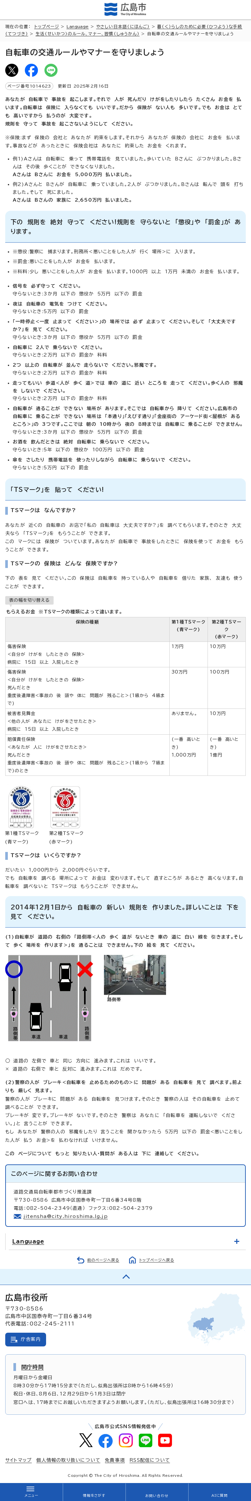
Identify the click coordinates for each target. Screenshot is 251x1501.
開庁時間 (32, 1367)
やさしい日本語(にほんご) (123, 27)
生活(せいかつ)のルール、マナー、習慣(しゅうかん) (88, 34)
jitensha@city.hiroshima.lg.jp (66, 1216)
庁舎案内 (31, 1339)
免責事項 (115, 1460)
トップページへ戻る (156, 1260)
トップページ (46, 27)
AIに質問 (219, 1495)
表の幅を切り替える (29, 600)
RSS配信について (149, 1460)
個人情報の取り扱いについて (68, 1460)
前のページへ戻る (103, 1260)
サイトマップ (18, 1460)
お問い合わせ (156, 1495)
